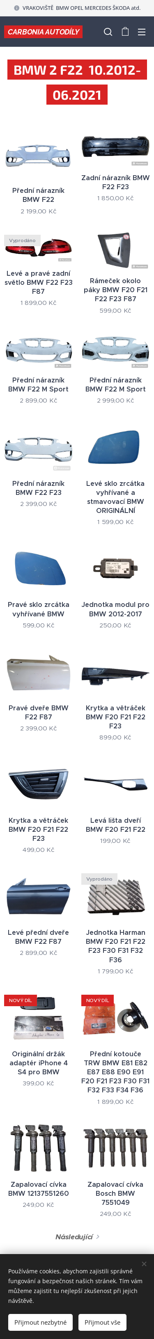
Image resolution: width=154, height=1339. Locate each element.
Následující (74, 1236)
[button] (108, 31)
